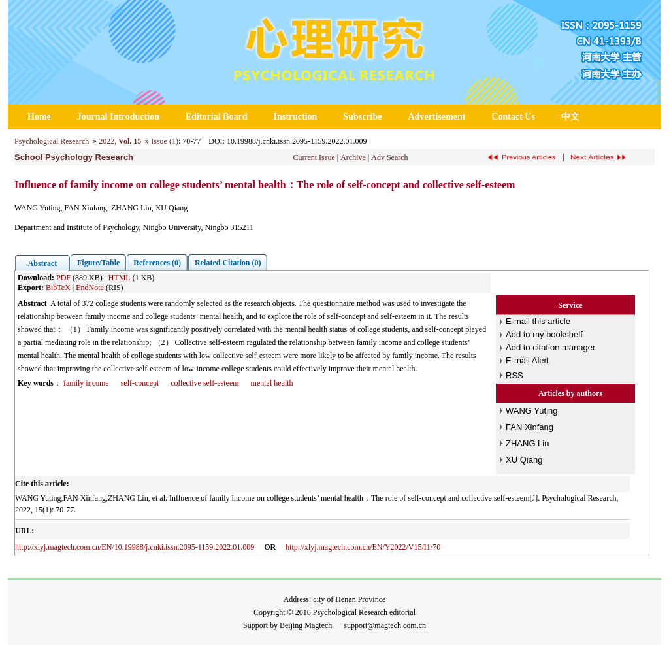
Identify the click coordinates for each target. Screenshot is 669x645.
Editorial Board (217, 117)
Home (39, 117)
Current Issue (313, 157)
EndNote (90, 287)
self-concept (140, 383)
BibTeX (58, 287)
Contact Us (513, 117)
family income (86, 383)
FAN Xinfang (529, 427)
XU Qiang (524, 460)
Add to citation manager (550, 347)
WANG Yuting (531, 411)
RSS (514, 375)
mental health (272, 383)
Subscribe (362, 117)
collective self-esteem (204, 383)
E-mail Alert (527, 360)
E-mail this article (538, 321)
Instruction (295, 117)
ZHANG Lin (527, 443)
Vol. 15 (129, 141)
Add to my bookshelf (544, 334)
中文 (570, 117)
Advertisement (436, 117)
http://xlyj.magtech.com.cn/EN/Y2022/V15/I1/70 (363, 547)
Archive (353, 157)
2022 (106, 141)
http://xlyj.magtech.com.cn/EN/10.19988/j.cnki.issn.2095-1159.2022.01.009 (134, 547)
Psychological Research (51, 141)
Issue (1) (164, 141)
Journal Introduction (118, 117)
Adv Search (389, 157)
